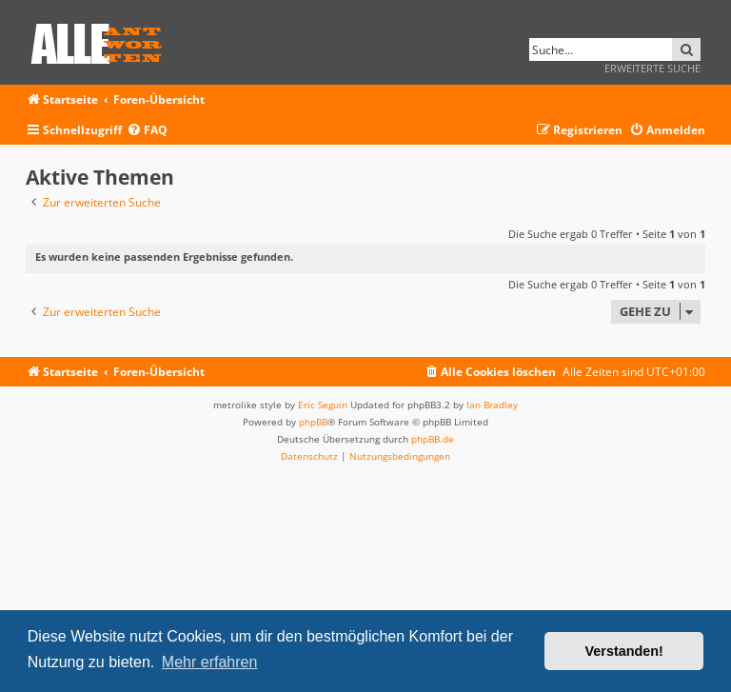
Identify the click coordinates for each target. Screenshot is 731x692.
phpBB (313, 421)
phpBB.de (432, 438)
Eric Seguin (322, 404)
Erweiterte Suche (652, 68)
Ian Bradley (492, 404)
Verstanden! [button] (624, 651)
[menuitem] (147, 131)
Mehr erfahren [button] (210, 662)
